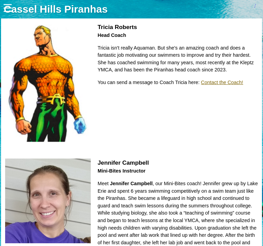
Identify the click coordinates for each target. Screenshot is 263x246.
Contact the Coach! (222, 82)
